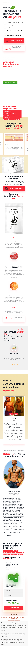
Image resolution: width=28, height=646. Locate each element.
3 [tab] (17, 364)
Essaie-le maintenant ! (15, 40)
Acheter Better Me (14, 607)
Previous (7, 348)
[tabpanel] (14, 144)
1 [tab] (12, 364)
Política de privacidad (14, 620)
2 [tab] (14, 364)
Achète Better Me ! (16, 188)
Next (20, 348)
